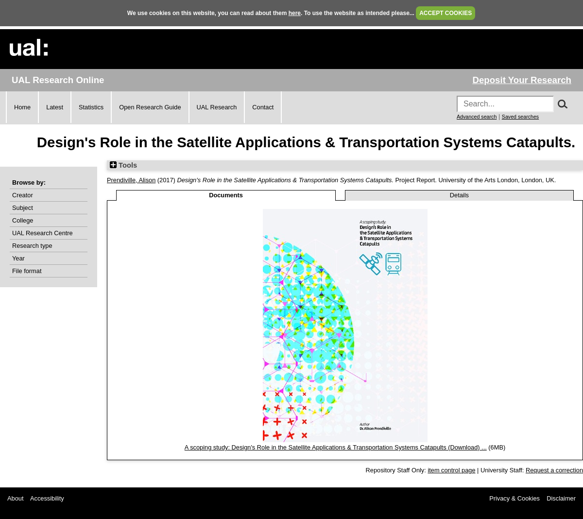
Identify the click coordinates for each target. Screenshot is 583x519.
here (295, 13)
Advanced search (477, 117)
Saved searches (520, 117)
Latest (54, 107)
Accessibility (47, 498)
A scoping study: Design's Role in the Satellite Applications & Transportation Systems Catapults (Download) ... (336, 447)
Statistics (91, 107)
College (22, 220)
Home (22, 107)
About (15, 498)
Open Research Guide (150, 107)
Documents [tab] (226, 195)
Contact (263, 107)
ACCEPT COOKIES (445, 13)
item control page (451, 470)
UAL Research (217, 107)
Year (18, 258)
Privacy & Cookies (514, 498)
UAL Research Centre (42, 233)
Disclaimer (561, 498)
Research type (32, 245)
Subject (22, 207)
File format (26, 271)
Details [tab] (459, 195)
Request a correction (554, 470)
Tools (123, 165)
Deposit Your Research (521, 80)
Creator (22, 195)
